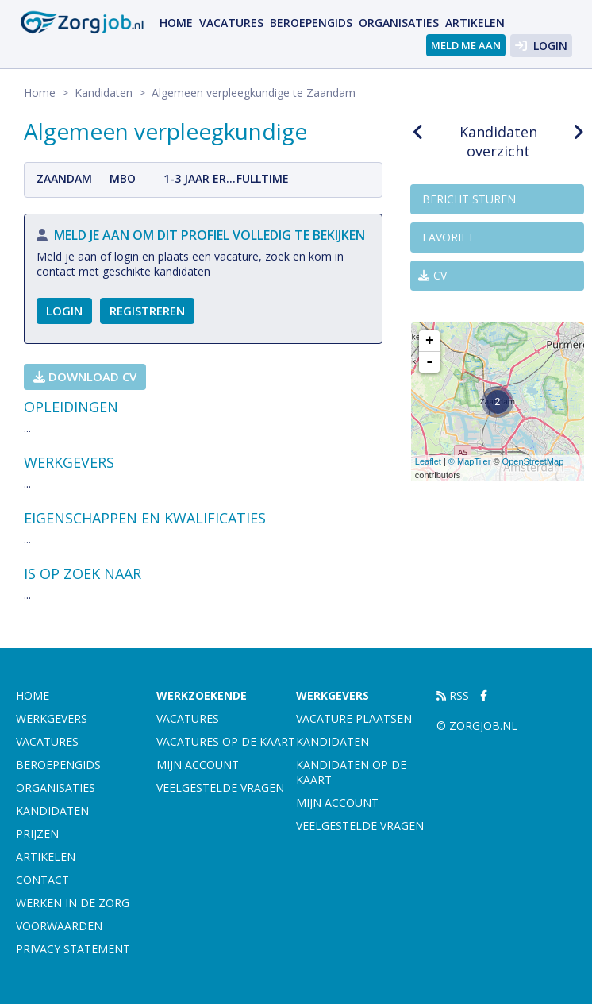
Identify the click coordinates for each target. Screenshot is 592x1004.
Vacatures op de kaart (225, 741)
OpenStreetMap (533, 461)
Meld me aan (466, 45)
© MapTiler (469, 461)
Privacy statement (73, 948)
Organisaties (399, 22)
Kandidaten (104, 92)
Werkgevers (51, 718)
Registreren (147, 311)
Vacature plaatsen (354, 718)
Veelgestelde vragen (220, 787)
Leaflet (428, 461)
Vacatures (231, 22)
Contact (42, 879)
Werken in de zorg (72, 902)
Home (176, 22)
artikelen (475, 22)
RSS (452, 695)
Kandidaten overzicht (498, 141)
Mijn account (197, 764)
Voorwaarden (59, 925)
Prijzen (37, 833)
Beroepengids (311, 22)
